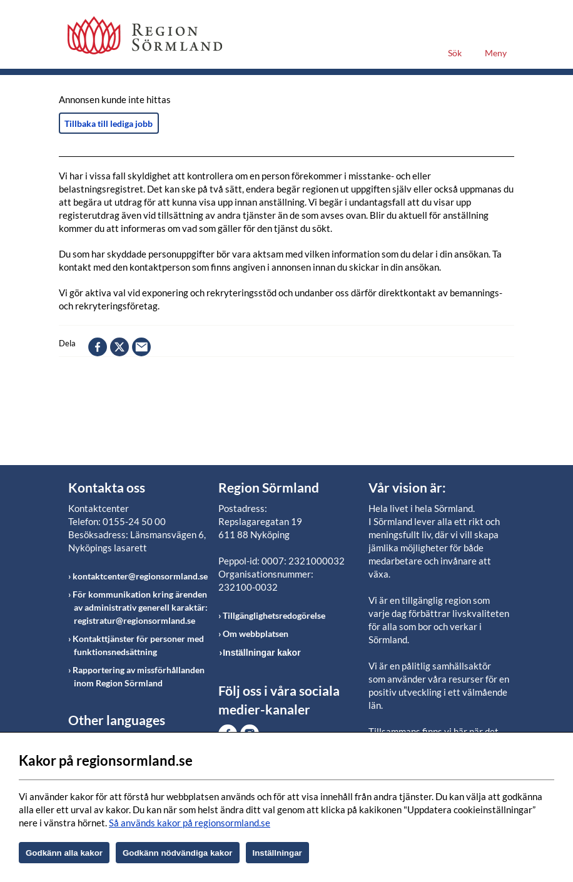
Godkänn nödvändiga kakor (178, 853)
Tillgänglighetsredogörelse (274, 615)
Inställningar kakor (261, 653)
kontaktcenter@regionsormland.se (140, 576)
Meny (496, 53)
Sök (455, 53)
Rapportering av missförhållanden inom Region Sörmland (139, 676)
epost (141, 347)
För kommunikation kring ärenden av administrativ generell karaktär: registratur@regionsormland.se (140, 607)
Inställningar (277, 853)
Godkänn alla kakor (64, 853)
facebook (97, 347)
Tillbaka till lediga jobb (108, 123)
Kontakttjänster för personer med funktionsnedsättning (138, 645)
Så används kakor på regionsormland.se (189, 822)
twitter (119, 347)
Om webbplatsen (255, 633)
